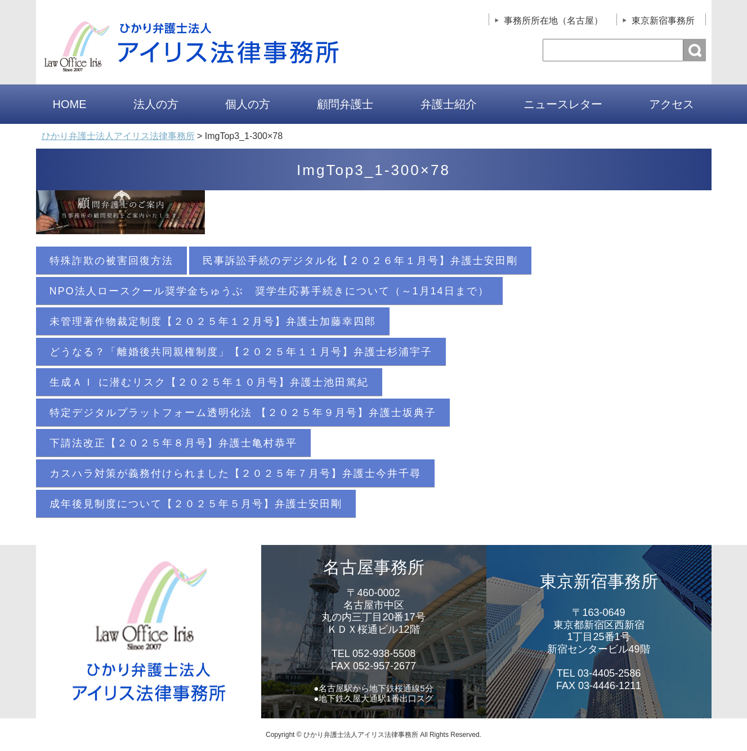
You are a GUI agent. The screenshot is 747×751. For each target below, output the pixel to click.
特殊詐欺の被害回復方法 (111, 260)
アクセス (671, 104)
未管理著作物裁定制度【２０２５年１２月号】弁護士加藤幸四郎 (213, 321)
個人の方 (247, 104)
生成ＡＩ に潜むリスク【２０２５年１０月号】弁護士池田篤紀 (209, 382)
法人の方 (155, 104)
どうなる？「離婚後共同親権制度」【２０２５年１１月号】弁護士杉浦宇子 (241, 351)
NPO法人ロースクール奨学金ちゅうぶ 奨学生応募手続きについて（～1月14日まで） (269, 291)
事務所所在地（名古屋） (553, 20)
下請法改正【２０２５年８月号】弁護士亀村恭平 (173, 443)
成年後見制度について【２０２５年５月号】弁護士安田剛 (196, 503)
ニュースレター (563, 104)
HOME (70, 104)
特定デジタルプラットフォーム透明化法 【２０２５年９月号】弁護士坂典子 (243, 412)
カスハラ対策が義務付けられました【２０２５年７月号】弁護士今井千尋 (235, 473)
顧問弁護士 (345, 104)
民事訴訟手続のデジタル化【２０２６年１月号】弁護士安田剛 (360, 260)
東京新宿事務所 (663, 20)
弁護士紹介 (449, 104)
